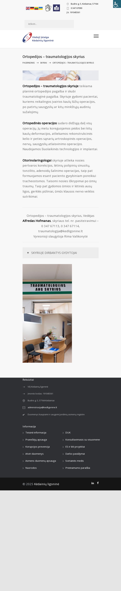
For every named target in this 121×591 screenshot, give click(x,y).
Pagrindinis (29, 62)
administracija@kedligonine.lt (42, 407)
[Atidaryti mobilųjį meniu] (96, 37)
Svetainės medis (74, 460)
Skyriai (43, 62)
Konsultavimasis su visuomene (82, 439)
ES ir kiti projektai (75, 446)
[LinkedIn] (92, 483)
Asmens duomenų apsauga (40, 460)
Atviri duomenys (34, 453)
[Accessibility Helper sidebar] (117, 4)
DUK (68, 432)
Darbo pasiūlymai (75, 453)
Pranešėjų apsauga (36, 439)
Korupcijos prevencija (37, 446)
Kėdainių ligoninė (46, 484)
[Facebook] (98, 483)
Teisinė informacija (35, 432)
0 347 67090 (76, 8)
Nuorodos (31, 467)
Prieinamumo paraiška (77, 467)
